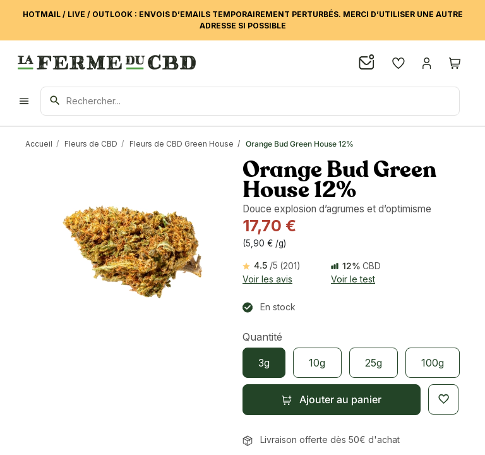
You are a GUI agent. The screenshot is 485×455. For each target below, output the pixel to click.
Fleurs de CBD (90, 144)
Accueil (38, 144)
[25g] (373, 363)
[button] (331, 399)
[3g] (263, 363)
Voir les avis (267, 279)
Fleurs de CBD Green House (181, 144)
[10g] (317, 363)
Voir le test (353, 279)
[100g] (432, 363)
